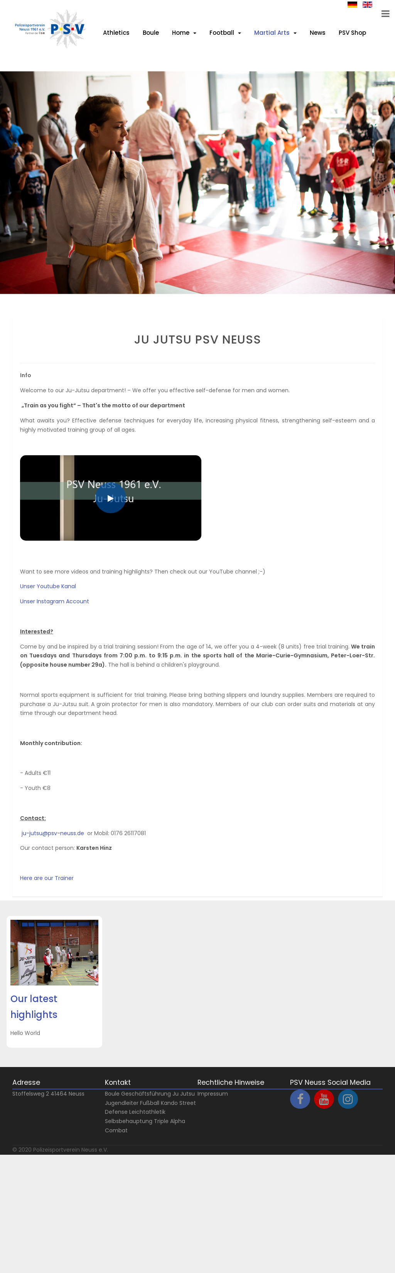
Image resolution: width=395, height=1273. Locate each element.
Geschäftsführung (146, 1094)
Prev (17, 309)
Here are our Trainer (47, 878)
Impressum (213, 1094)
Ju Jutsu (183, 1094)
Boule (112, 1094)
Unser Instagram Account (54, 601)
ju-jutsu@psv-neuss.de (53, 833)
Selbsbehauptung (128, 1121)
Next (17, 300)
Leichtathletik (147, 1112)
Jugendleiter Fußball (132, 1103)
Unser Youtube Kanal (48, 586)
